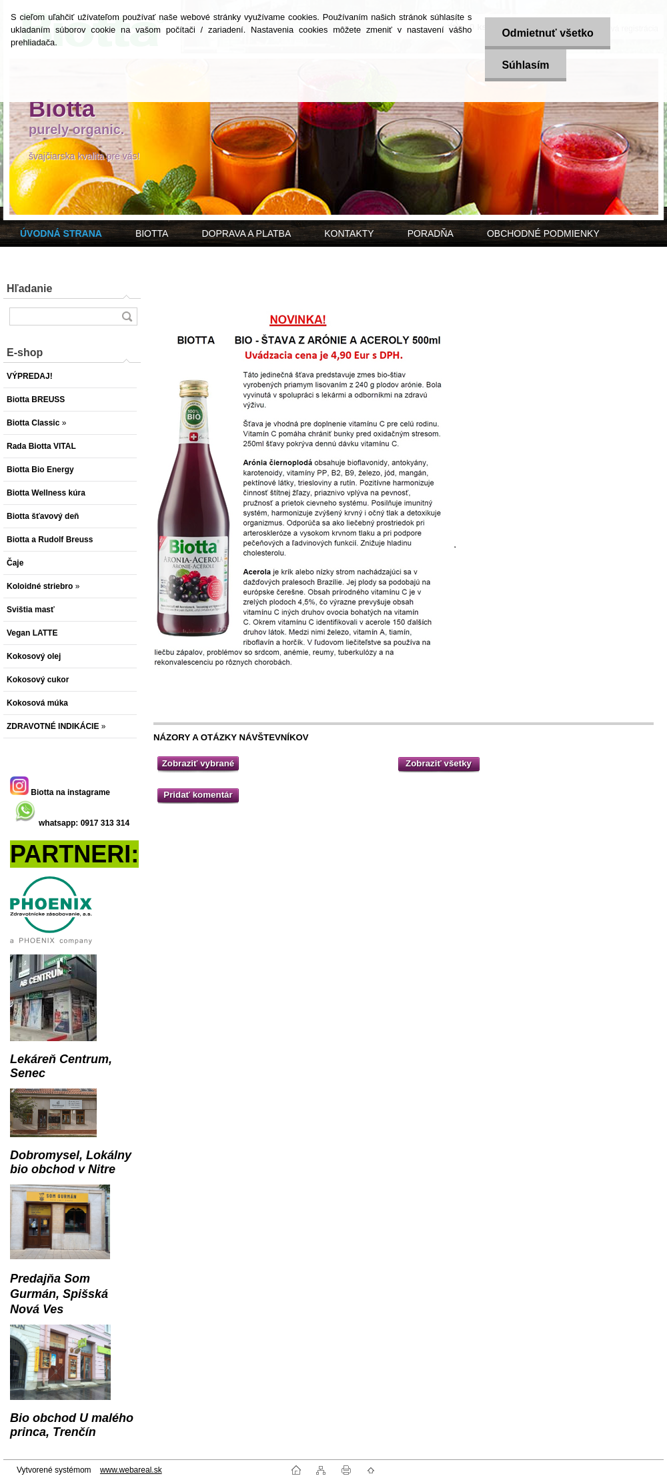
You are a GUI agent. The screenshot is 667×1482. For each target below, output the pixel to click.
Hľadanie (29, 288)
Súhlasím (525, 65)
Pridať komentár (197, 795)
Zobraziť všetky (439, 763)
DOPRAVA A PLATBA (246, 233)
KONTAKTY (349, 233)
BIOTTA (152, 233)
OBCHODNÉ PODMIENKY (543, 233)
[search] (126, 316)
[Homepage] (61, 233)
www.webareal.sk (131, 1470)
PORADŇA (431, 233)
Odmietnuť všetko (547, 33)
